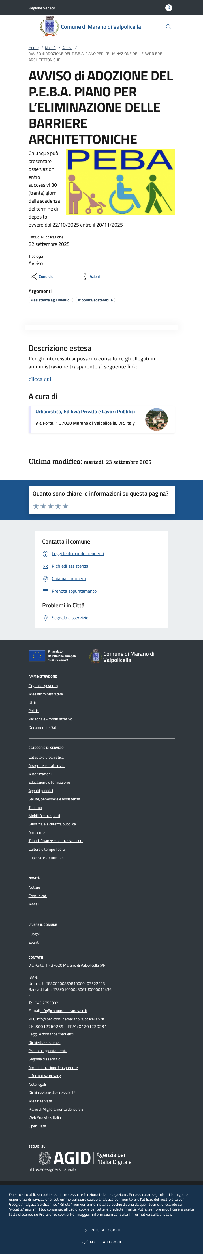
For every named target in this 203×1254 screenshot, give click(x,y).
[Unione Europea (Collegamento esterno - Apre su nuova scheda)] (54, 657)
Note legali (37, 1084)
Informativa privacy (45, 1076)
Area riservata (40, 1101)
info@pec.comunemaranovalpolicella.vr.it (70, 1019)
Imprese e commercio (46, 857)
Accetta (101, 1242)
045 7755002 (46, 1003)
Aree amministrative (46, 694)
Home (34, 48)
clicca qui (40, 379)
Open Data (37, 1126)
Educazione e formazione (49, 782)
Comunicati (38, 896)
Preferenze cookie (54, 1214)
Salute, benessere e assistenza (54, 799)
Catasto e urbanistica (46, 757)
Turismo (35, 807)
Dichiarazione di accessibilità (52, 1092)
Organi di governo (43, 686)
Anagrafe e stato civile (47, 765)
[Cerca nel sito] (169, 27)
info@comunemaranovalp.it (63, 1011)
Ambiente (37, 832)
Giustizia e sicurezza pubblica (52, 824)
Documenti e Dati (43, 727)
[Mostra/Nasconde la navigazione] (11, 26)
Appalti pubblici (41, 791)
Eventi (34, 942)
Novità (50, 48)
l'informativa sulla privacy (150, 1214)
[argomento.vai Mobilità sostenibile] (95, 300)
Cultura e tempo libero (47, 849)
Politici (34, 711)
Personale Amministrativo (50, 719)
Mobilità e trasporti (44, 816)
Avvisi (67, 48)
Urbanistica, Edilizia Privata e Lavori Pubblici (85, 411)
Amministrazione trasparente (53, 1067)
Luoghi (34, 934)
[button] (42, 8)
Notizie (34, 887)
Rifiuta (101, 1230)
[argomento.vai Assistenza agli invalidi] (51, 300)
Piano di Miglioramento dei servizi (56, 1109)
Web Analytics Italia (45, 1117)
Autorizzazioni (40, 774)
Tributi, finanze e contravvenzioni (56, 841)
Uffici (33, 702)
